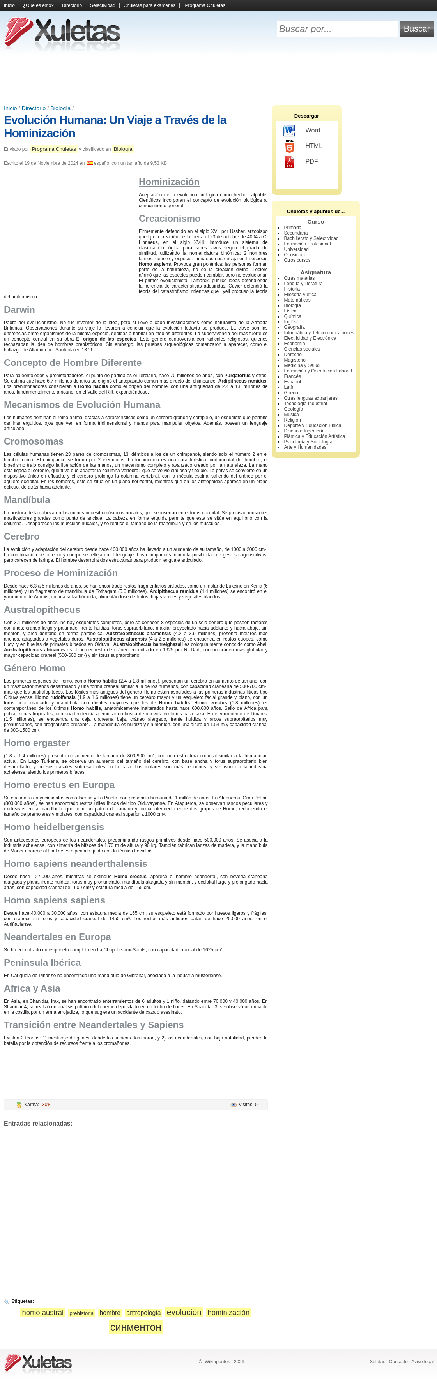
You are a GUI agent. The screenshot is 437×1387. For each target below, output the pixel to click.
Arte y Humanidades (305, 447)
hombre (109, 1312)
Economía (294, 343)
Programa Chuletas (205, 5)
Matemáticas (297, 300)
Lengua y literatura (303, 283)
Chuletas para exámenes (149, 5)
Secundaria (296, 233)
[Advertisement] (219, 77)
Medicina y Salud (302, 365)
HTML (303, 146)
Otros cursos (297, 260)
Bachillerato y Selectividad (311, 238)
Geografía (294, 327)
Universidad (296, 249)
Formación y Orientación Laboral (318, 371)
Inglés (290, 322)
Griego (291, 392)
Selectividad (102, 5)
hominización (228, 1312)
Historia (292, 289)
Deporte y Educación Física (312, 425)
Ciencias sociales (302, 349)
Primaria (293, 227)
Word (301, 131)
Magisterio (295, 360)
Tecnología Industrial (305, 403)
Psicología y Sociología (308, 442)
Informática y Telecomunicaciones (319, 332)
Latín (289, 387)
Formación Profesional (307, 244)
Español (292, 382)
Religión (292, 420)
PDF (300, 162)
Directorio (72, 5)
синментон (135, 1327)
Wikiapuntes (217, 1361)
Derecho (293, 354)
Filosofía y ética (300, 294)
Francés (292, 376)
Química (293, 316)
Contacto (398, 1361)
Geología (293, 409)
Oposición (294, 255)
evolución (184, 1312)
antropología (143, 1312)
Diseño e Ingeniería (304, 431)
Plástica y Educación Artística (314, 436)
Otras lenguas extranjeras (311, 398)
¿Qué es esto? (38, 5)
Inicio (9, 5)
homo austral (43, 1312)
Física (290, 311)
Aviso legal (422, 1361)
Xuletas (377, 1361)
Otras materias (299, 278)
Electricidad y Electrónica (310, 338)
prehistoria (82, 1313)
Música (291, 414)
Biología (60, 108)
